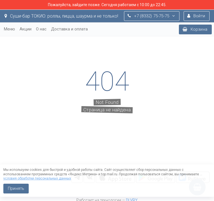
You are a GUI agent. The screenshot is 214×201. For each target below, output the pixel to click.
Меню (9, 29)
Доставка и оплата (69, 29)
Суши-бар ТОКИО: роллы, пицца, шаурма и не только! (61, 16)
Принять (16, 188)
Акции (25, 29)
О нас (41, 29)
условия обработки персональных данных (37, 178)
